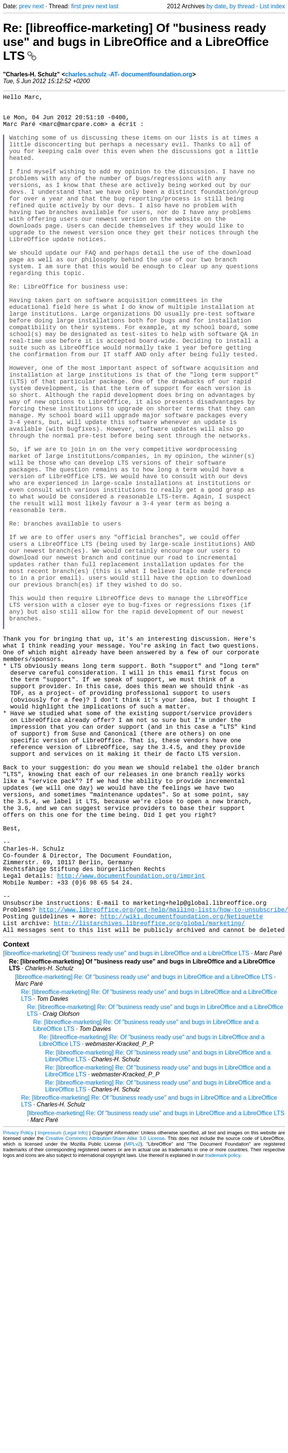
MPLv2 (133, 1330)
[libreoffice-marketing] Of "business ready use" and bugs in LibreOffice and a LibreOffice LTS (126, 1140)
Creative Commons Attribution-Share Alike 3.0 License (104, 1325)
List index (272, 6)
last (113, 6)
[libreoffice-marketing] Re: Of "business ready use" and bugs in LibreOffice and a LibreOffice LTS (143, 1163)
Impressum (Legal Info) (63, 1319)
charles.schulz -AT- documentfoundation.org (128, 74)
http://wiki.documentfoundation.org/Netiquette (181, 1100)
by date (216, 6)
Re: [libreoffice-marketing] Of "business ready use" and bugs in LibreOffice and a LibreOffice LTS (136, 41)
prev (25, 6)
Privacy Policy (18, 1319)
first (76, 6)
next (38, 6)
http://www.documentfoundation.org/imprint (131, 1050)
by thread (242, 6)
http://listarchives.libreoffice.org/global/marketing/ (149, 1108)
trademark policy (222, 1342)
